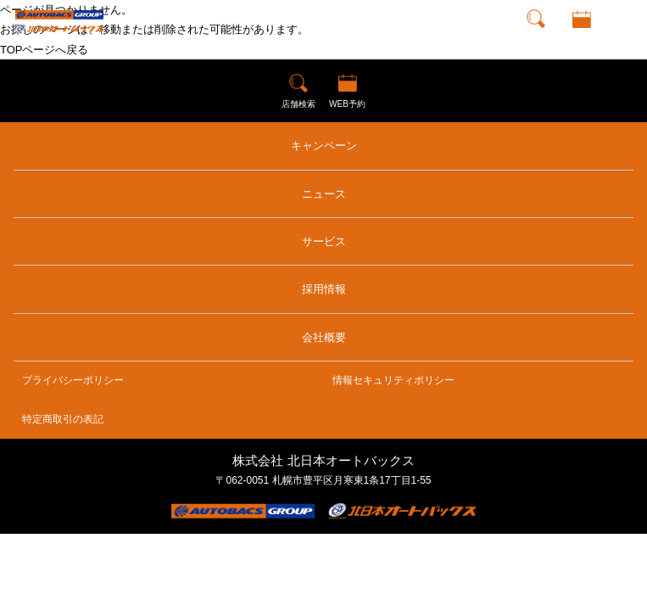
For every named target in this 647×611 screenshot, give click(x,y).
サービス (324, 241)
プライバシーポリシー (73, 380)
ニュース (324, 194)
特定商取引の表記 (62, 419)
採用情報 (324, 289)
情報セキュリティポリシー (393, 380)
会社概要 (324, 337)
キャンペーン (324, 145)
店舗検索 (536, 37)
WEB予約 (581, 37)
